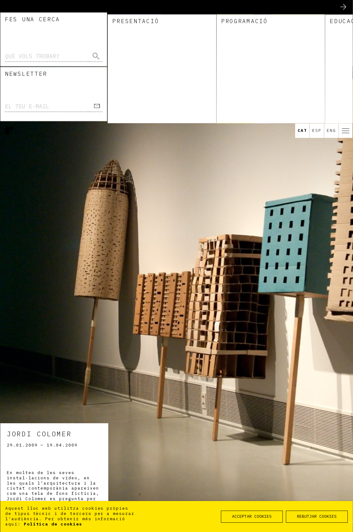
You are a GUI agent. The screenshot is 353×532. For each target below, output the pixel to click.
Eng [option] (331, 7)
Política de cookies (53, 524)
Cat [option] (302, 7)
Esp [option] (316, 7)
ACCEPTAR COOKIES (252, 516)
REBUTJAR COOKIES (317, 516)
